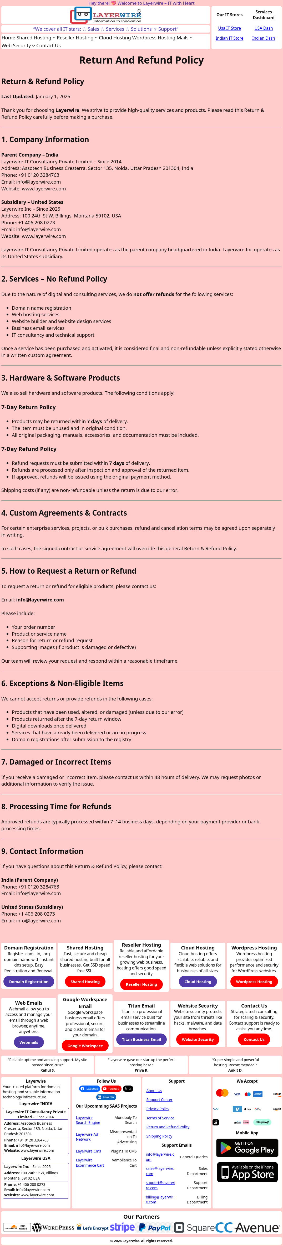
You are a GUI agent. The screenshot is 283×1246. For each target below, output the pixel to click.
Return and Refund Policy (168, 1126)
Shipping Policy (159, 1136)
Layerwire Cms (88, 1151)
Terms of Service (160, 1117)
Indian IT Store (229, 38)
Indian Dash (263, 38)
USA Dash (264, 28)
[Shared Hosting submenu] (54, 37)
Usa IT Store (229, 28)
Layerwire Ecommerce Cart (90, 1162)
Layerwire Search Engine (88, 1120)
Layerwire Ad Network (87, 1137)
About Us (154, 1090)
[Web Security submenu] (33, 45)
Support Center (159, 1099)
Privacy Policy (157, 1108)
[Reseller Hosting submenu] (96, 37)
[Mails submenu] (191, 37)
